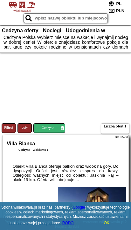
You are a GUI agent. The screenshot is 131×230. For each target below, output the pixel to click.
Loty (25, 127)
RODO (68, 223)
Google (79, 207)
